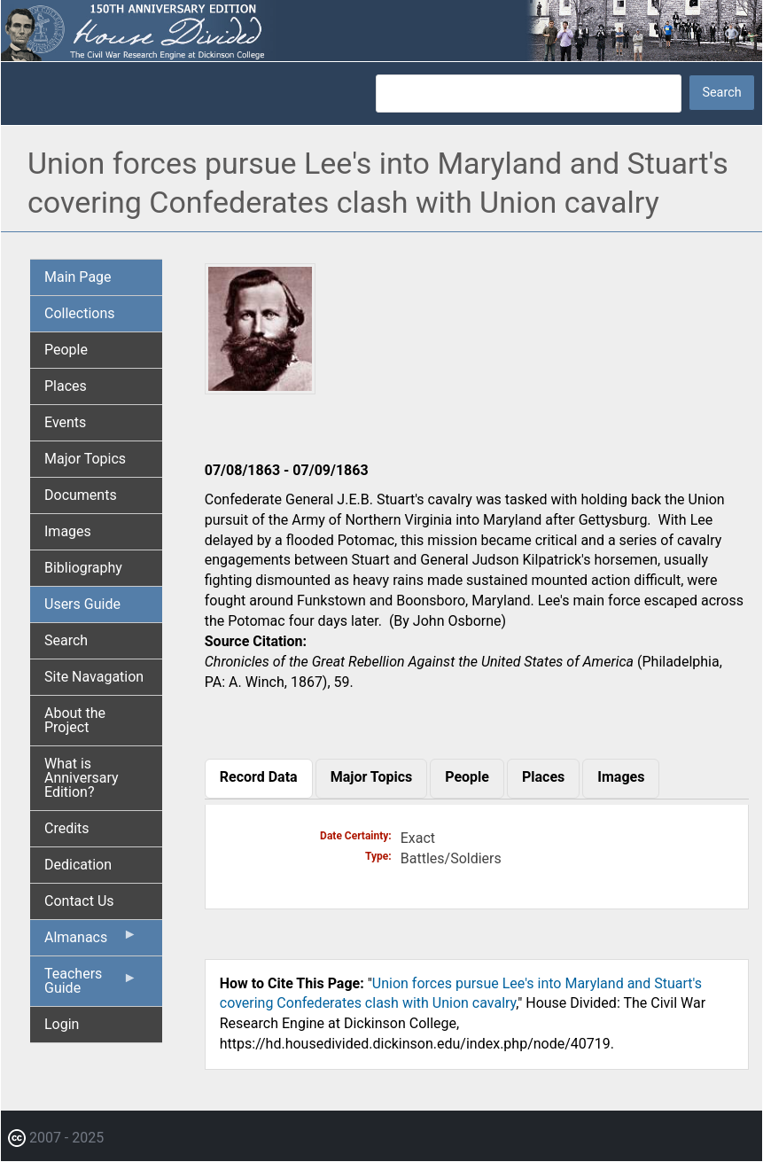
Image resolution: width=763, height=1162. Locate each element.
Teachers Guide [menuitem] (91, 985)
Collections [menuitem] (79, 313)
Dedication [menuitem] (78, 864)
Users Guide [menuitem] (82, 604)
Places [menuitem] (65, 386)
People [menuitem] (66, 349)
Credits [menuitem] (67, 828)
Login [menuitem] (61, 1024)
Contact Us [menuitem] (79, 901)
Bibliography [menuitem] (83, 567)
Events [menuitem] (65, 422)
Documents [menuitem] (80, 495)
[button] (260, 387)
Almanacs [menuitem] (91, 941)
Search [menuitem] (66, 640)
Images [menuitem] (67, 531)
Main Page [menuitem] (78, 277)
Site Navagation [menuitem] (94, 676)
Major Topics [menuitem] (85, 458)
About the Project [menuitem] (74, 720)
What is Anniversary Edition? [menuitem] (81, 777)
